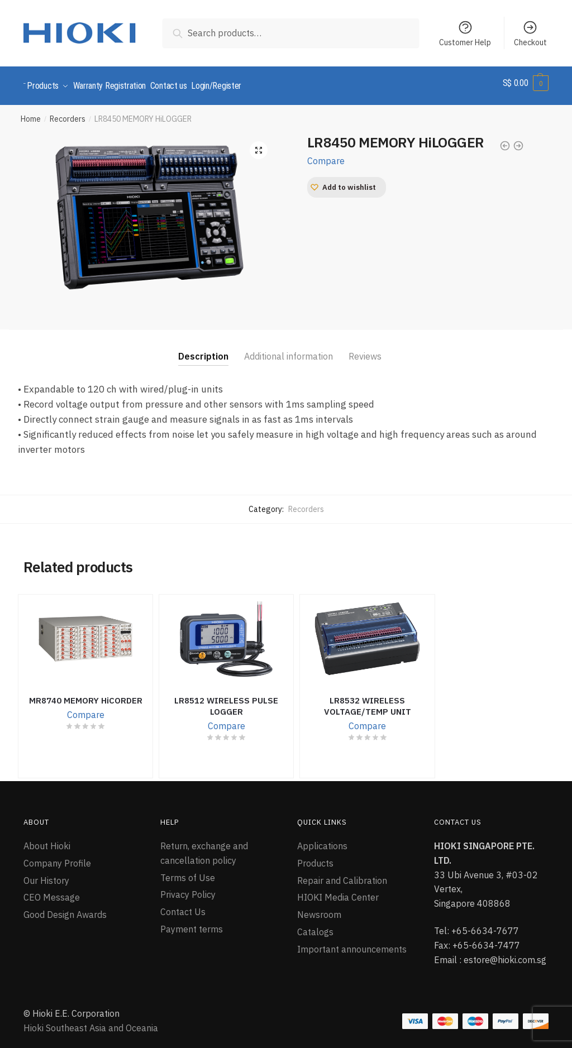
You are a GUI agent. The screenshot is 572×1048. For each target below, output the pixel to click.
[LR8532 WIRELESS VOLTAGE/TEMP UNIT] (367, 634)
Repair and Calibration (342, 874)
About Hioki (46, 840)
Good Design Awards (65, 909)
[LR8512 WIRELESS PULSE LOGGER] (226, 634)
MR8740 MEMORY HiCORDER (85, 695)
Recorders (67, 114)
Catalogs (315, 926)
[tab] (203, 342)
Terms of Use (187, 872)
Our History (46, 874)
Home (31, 114)
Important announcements (352, 944)
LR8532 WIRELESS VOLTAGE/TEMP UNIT (367, 701)
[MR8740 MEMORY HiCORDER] (85, 634)
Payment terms (191, 924)
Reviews (365, 351)
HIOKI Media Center (338, 892)
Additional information (288, 351)
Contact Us (183, 906)
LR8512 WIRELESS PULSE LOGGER (226, 701)
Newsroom (319, 909)
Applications (322, 840)
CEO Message (51, 892)
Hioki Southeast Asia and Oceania (90, 1022)
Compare (326, 155)
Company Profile (57, 857)
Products (315, 857)
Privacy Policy (188, 889)
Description (203, 351)
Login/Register (233, 83)
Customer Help (465, 33)
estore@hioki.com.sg (505, 954)
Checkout (530, 33)
